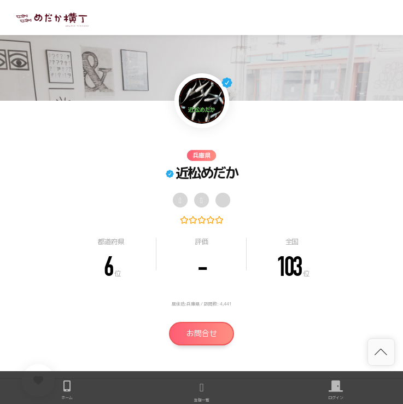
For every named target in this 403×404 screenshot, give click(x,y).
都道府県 (111, 241)
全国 (292, 241)
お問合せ (201, 333)
